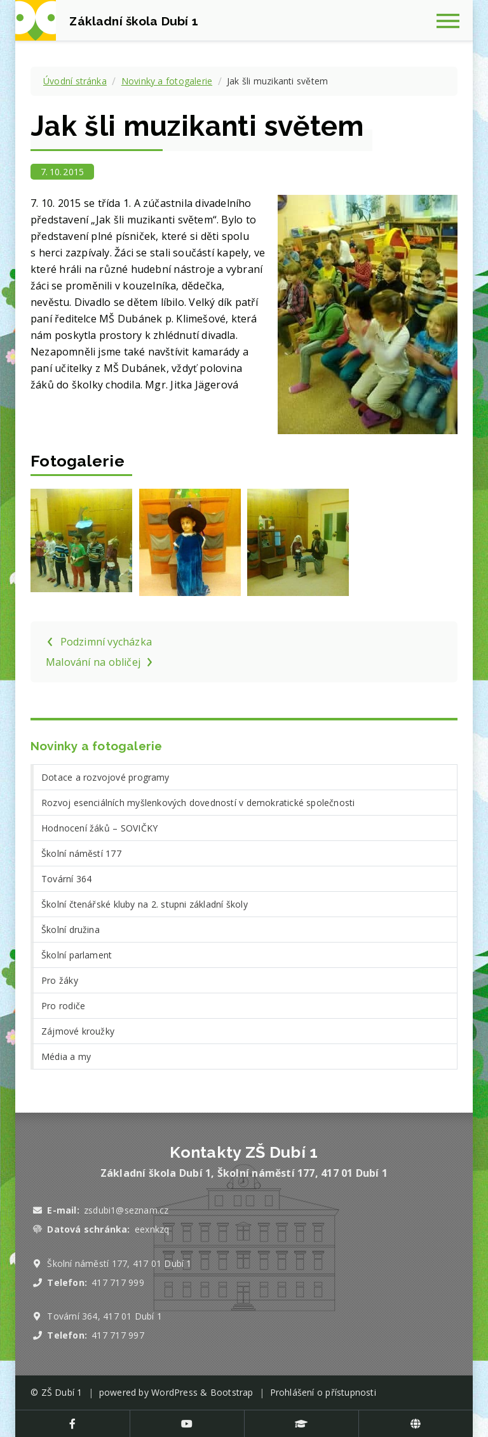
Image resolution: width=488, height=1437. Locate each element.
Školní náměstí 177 (81, 853)
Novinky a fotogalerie (166, 81)
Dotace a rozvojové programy (105, 777)
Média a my (66, 1056)
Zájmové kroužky (77, 1031)
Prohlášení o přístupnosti (323, 1392)
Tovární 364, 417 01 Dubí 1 (104, 1316)
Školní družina (70, 930)
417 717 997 (118, 1335)
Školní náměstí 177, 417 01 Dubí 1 (119, 1263)
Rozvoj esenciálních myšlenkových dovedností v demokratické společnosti (198, 803)
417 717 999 (118, 1282)
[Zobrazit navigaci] (452, 20)
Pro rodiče (63, 1006)
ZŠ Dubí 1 (62, 1392)
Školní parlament (76, 955)
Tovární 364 (66, 879)
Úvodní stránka (75, 81)
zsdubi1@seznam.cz (126, 1210)
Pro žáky (59, 980)
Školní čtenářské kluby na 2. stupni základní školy (144, 904)
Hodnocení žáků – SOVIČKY (99, 828)
